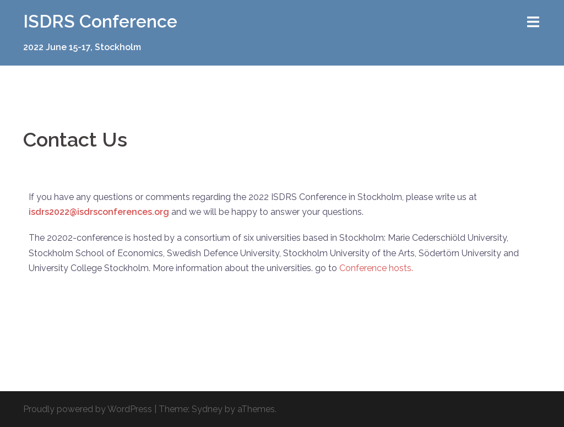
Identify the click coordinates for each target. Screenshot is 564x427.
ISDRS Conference (100, 21)
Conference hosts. (377, 268)
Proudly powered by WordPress (87, 409)
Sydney (207, 409)
